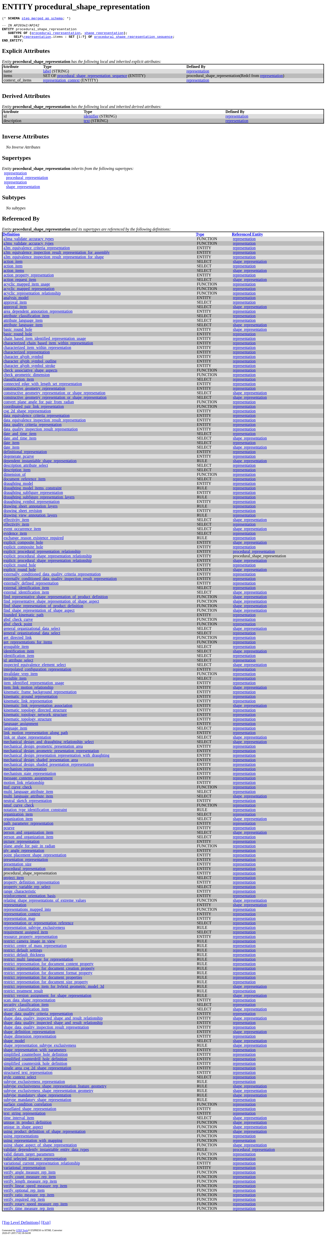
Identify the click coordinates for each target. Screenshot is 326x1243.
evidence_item (15, 538)
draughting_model (18, 488)
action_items (14, 275)
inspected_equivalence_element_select (35, 669)
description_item (17, 474)
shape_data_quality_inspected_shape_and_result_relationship (53, 1022)
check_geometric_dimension (27, 379)
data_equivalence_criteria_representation (37, 420)
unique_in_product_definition (28, 1127)
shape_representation (104, 35)
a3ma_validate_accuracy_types (29, 243)
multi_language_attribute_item (28, 796)
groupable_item (16, 651)
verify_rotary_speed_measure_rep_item (36, 1208)
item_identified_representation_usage (34, 687)
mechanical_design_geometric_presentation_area (43, 751)
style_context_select (20, 1081)
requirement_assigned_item (26, 936)
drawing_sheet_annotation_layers (31, 510)
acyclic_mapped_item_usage (27, 288)
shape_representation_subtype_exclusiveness (40, 1050)
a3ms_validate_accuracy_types (29, 248)
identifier (91, 121)
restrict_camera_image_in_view (29, 945)
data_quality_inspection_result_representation (41, 433)
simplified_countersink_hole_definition (35, 1068)
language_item (15, 732)
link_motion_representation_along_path (36, 737)
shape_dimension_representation (30, 1041)
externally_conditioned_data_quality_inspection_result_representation (60, 583)
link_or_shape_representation (27, 742)
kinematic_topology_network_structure (35, 719)
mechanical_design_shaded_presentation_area (41, 764)
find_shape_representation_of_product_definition (43, 610)
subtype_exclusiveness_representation (34, 1086)
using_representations (21, 1140)
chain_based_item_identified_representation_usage (45, 343)
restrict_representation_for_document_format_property (48, 977)
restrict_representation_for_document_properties (43, 982)
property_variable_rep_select (27, 891)
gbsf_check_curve (18, 624)
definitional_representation (25, 456)
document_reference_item (24, 483)
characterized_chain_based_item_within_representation (48, 347)
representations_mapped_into (27, 914)
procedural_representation (55, 35)
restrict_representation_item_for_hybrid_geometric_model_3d (54, 991)
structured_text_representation (28, 1077)
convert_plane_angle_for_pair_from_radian (39, 406)
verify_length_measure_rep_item (30, 1186)
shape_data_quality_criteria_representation (38, 1018)
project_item (14, 882)
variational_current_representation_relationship (42, 1167)
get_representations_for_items (28, 646)
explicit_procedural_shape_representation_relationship (48, 560)
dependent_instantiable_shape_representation (40, 465)
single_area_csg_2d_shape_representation (37, 1072)
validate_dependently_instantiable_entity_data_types (46, 1154)
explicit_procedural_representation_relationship (42, 556)
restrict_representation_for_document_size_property (46, 986)
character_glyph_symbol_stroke (29, 370)
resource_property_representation (31, 941)
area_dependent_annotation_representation (38, 316)
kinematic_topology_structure (28, 723)
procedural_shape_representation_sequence (133, 40)
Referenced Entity (247, 239)
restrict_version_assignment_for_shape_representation (47, 1000)
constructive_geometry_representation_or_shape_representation (55, 402)
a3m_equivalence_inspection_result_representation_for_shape (54, 261)
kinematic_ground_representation (31, 701)
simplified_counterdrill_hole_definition (35, 1063)
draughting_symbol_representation (32, 506)
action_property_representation (29, 279)
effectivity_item (16, 524)
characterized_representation (27, 356)
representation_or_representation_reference (38, 927)
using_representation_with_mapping (33, 1145)
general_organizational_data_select (32, 633)
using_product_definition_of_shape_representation (44, 1136)
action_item (13, 266)
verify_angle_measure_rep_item (30, 1177)
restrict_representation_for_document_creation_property (49, 973)
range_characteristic (20, 896)
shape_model (14, 1045)
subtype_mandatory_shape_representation (37, 1100)
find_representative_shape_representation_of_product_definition (56, 601)
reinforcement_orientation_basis (30, 900)
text (87, 125)
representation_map (19, 923)
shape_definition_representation (29, 1036)
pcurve (9, 832)
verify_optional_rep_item (24, 1195)
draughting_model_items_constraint (33, 492)
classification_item (19, 384)
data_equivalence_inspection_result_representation (45, 424)
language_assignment (21, 728)
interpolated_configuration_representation (37, 674)
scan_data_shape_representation (29, 1004)
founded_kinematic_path (23, 619)
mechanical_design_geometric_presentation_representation (51, 755)
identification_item (19, 655)
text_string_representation (24, 1118)
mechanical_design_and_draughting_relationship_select (49, 746)
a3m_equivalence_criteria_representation (37, 252)
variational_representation (24, 1172)
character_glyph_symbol (23, 361)
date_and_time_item (20, 438)
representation (37, 40)
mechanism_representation (25, 773)
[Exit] (46, 1227)
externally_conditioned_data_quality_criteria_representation (52, 578)
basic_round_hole (18, 334)
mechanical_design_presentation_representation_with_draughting (56, 760)
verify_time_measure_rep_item (29, 1213)
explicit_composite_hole (23, 547)
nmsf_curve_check (19, 810)
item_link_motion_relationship (28, 692)
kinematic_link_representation (28, 705)
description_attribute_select (26, 470)
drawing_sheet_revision (23, 515)
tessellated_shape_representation (30, 1113)
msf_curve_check (18, 791)
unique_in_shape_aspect (23, 1131)
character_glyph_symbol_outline (30, 365)
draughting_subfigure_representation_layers (39, 501)
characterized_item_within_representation (37, 352)
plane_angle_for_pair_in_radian (29, 850)
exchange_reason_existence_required (34, 542)
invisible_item (15, 683)
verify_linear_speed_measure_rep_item (35, 1190)
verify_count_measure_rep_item (30, 1181)
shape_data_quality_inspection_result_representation (46, 1032)
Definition (11, 239)
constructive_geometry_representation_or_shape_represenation (54, 397)
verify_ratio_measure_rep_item (29, 1199)
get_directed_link (18, 642)
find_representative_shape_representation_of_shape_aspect (51, 606)
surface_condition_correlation (28, 1109)
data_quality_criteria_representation (33, 429)
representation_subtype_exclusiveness (34, 932)
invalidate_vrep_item (21, 678)
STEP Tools (22, 1234)
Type (200, 239)
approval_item (15, 307)
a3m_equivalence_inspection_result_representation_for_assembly (57, 257)
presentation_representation (26, 864)
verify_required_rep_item (24, 1204)
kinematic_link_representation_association (38, 710)
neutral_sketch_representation (28, 805)
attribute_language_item (23, 325)
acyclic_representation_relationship (32, 298)
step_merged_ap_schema (42, 19)
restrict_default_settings (23, 955)
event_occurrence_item (22, 533)
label (47, 76)
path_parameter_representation (28, 828)
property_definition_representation (32, 887)
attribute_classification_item (26, 320)
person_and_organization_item (28, 837)
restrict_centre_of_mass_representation (35, 950)
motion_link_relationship (24, 787)
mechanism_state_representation (30, 778)
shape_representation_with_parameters (35, 1054)
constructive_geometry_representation (34, 393)
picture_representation (21, 846)
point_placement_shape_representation (35, 859)
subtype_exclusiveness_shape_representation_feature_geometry (55, 1090)
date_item (11, 447)
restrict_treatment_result (23, 995)
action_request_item (20, 284)
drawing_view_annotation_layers (30, 520)
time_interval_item (19, 1122)
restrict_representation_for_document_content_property (49, 968)
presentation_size (17, 868)
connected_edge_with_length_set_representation (43, 388)
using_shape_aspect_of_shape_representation (40, 1149)
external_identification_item (26, 592)
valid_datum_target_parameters (29, 1158)
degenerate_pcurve (19, 461)
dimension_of (15, 479)
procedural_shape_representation (46, 31)
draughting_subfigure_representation (33, 497)
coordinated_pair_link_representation (34, 411)
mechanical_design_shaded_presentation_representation (49, 769)
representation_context (61, 85)
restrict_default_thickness (24, 959)
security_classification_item (26, 1009)
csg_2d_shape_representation (27, 415)
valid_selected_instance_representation (35, 1163)
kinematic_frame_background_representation (40, 696)
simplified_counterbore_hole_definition (36, 1059)
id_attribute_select (18, 665)
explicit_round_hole (20, 569)
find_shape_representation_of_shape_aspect (39, 615)
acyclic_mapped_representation (29, 293)
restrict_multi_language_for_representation (38, 964)
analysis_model (16, 302)
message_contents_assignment (28, 782)
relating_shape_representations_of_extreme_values (45, 905)
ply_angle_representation (24, 855)
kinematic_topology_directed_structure (35, 714)
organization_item (18, 819)
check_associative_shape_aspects (30, 375)
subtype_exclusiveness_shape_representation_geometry (48, 1095)
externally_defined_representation (31, 588)
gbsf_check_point (18, 628)
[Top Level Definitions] (21, 1227)
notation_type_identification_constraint (35, 814)
